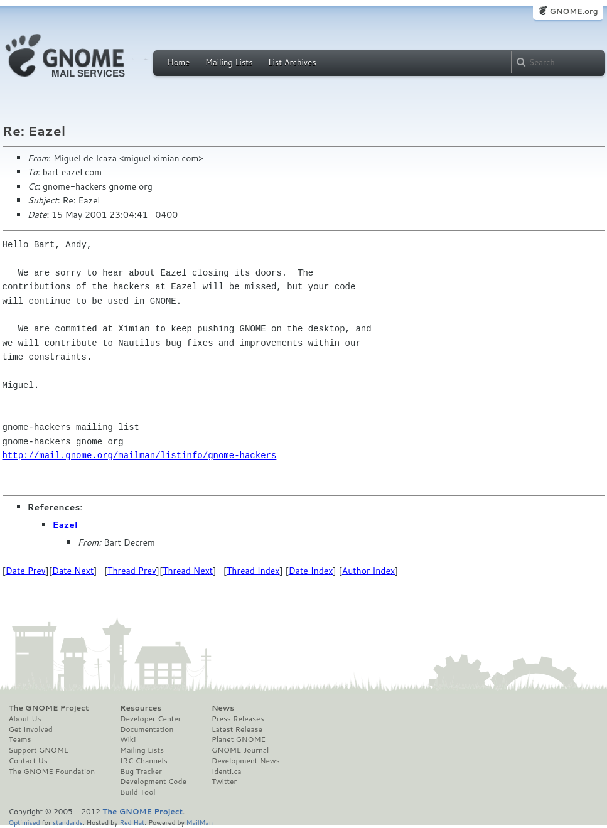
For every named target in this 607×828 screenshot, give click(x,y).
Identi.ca (227, 771)
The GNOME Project (49, 708)
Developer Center (150, 719)
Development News (246, 761)
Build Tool (137, 792)
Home (179, 62)
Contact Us (28, 761)
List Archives (292, 62)
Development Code (153, 782)
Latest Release (237, 729)
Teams (20, 739)
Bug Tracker (141, 771)
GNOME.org (573, 11)
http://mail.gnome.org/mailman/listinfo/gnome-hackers (140, 455)
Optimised (24, 822)
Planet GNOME (239, 739)
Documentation (146, 729)
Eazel (65, 525)
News (223, 708)
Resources (140, 708)
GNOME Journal (240, 750)
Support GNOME (39, 750)
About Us (25, 719)
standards (68, 822)
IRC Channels (144, 761)
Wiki (128, 739)
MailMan (199, 822)
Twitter (224, 782)
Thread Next (188, 570)
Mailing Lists (229, 62)
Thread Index (253, 570)
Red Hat (131, 822)
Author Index (368, 570)
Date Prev (26, 570)
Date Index (311, 570)
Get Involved (31, 729)
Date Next (73, 570)
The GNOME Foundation (52, 771)
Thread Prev (131, 570)
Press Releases (238, 719)
